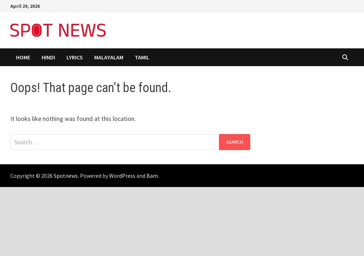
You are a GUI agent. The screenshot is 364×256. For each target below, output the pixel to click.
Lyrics (74, 57)
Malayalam (108, 57)
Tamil (142, 57)
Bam (152, 175)
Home (23, 57)
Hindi (48, 57)
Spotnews (66, 175)
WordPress (122, 175)
